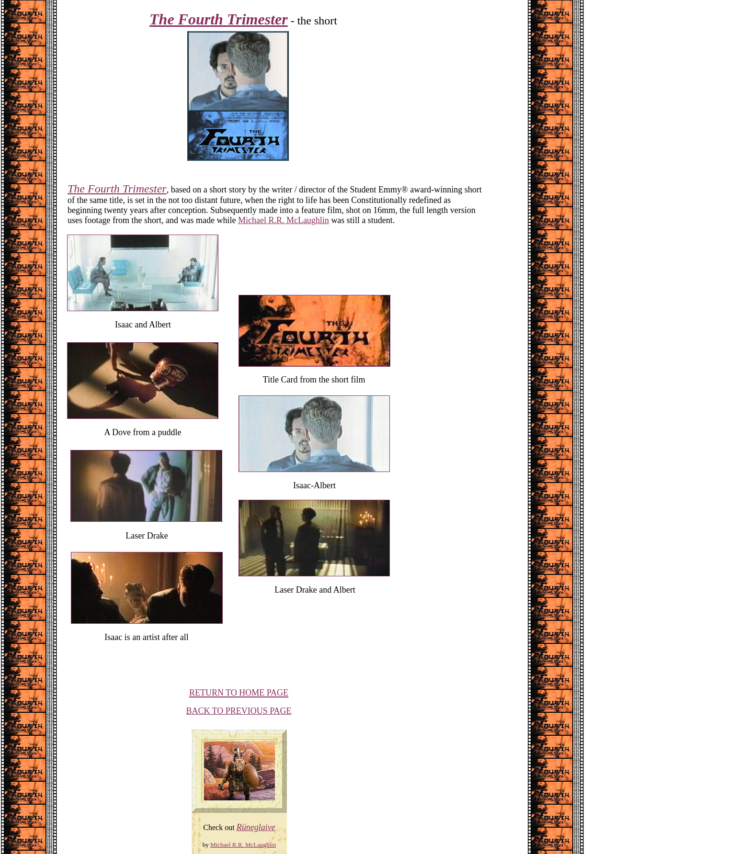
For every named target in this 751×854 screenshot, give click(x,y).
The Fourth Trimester (117, 188)
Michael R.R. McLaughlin (283, 220)
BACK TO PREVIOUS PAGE (238, 711)
